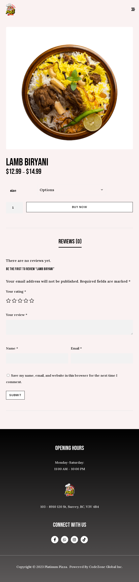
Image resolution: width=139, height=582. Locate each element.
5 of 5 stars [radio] (31, 300)
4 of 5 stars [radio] (25, 300)
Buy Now (79, 207)
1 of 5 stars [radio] (8, 300)
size (13, 190)
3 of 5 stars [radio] (20, 300)
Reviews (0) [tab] (70, 241)
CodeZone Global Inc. (106, 567)
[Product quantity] (14, 207)
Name (12, 348)
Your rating (16, 291)
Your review (16, 315)
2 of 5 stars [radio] (14, 300)
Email (76, 348)
